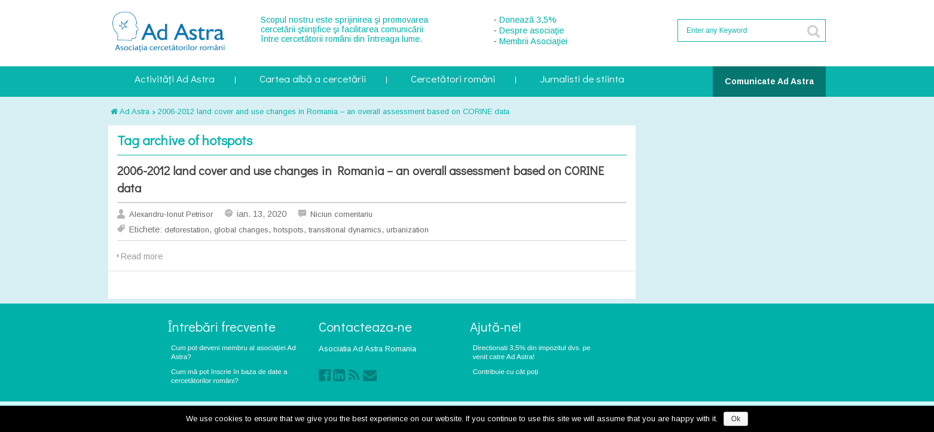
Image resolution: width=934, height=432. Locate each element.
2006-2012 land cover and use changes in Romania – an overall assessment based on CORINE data (333, 111)
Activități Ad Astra (175, 79)
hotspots (288, 229)
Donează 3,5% (528, 19)
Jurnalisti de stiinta (582, 79)
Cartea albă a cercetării (313, 79)
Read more (142, 256)
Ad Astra (130, 111)
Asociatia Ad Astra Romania (367, 348)
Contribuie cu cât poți (506, 371)
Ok (735, 419)
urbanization (407, 229)
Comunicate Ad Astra (769, 81)
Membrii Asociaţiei (533, 41)
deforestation (186, 229)
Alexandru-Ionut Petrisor (171, 214)
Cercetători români (453, 79)
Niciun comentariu (341, 214)
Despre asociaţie (531, 30)
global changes (241, 229)
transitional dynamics (345, 229)
